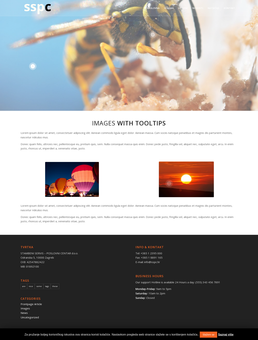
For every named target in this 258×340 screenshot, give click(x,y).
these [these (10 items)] (55, 286)
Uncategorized (30, 317)
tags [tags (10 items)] (47, 286)
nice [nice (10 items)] (31, 286)
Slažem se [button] (208, 334)
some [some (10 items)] (39, 286)
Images (25, 308)
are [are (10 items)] (23, 286)
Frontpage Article (31, 304)
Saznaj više (225, 334)
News (24, 313)
